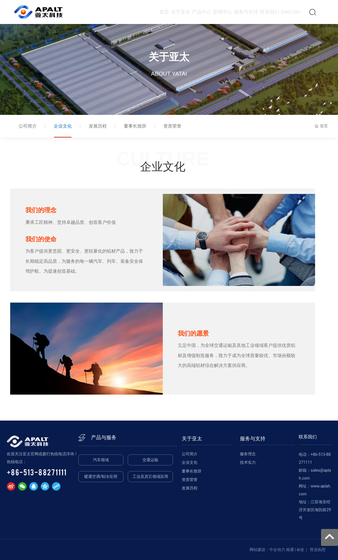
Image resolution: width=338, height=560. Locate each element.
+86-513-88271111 (37, 471)
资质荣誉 (172, 126)
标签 (300, 550)
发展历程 (98, 126)
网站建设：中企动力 (267, 549)
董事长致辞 (135, 126)
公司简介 (28, 126)
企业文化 (63, 126)
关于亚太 (169, 59)
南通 (290, 549)
